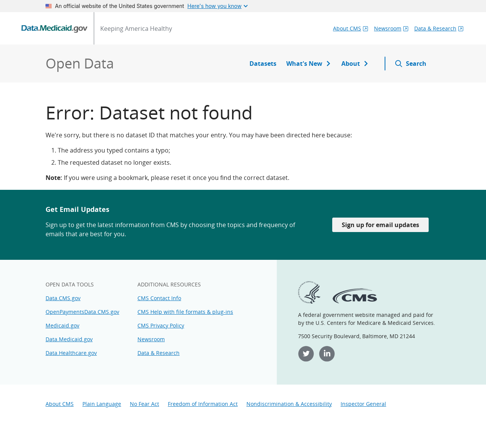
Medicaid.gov (62, 325)
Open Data (80, 63)
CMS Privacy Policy (160, 325)
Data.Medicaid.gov (69, 339)
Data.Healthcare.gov (71, 352)
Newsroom (151, 339)
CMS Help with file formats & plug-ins (185, 311)
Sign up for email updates (380, 225)
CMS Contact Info (159, 298)
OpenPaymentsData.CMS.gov (82, 311)
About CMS (60, 403)
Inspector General (363, 403)
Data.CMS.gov (63, 298)
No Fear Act (144, 403)
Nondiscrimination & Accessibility (289, 403)
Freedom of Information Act (203, 403)
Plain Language (101, 403)
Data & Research (158, 352)
